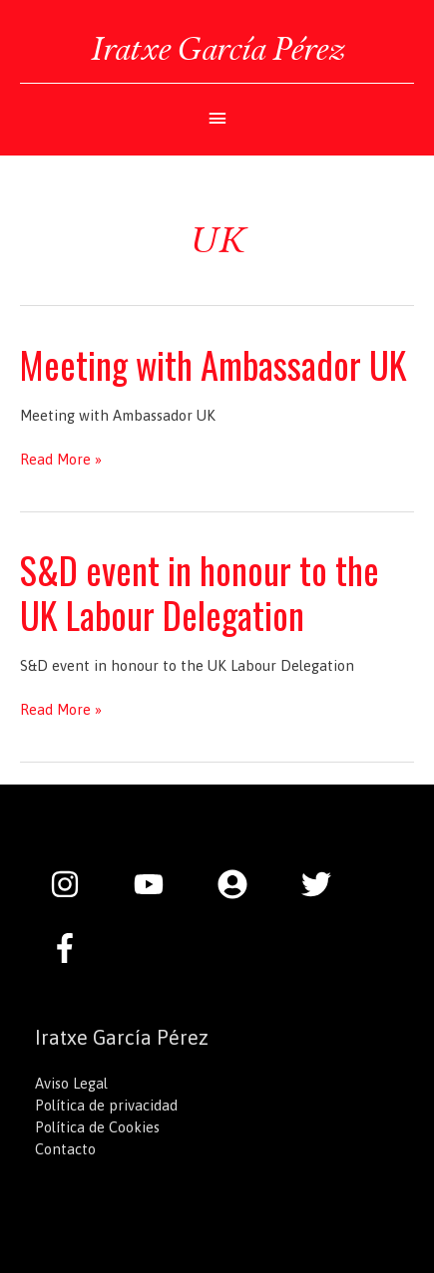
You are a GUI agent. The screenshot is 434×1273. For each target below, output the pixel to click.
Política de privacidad (106, 1105)
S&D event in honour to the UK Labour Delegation (199, 592)
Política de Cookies (97, 1126)
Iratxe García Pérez (217, 48)
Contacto (65, 1148)
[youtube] (159, 884)
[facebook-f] (70, 948)
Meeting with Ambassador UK (213, 364)
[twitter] (326, 884)
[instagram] (75, 884)
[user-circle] (242, 884)
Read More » (61, 460)
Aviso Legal (71, 1083)
